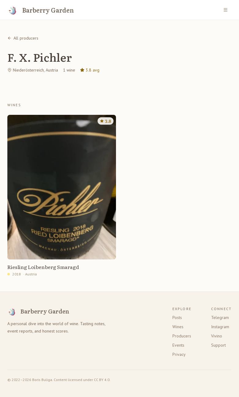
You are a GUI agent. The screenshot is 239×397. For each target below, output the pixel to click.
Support (218, 345)
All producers (22, 38)
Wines (177, 326)
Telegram (220, 317)
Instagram (220, 326)
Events (178, 345)
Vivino (216, 336)
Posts (177, 317)
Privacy (179, 354)
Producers (181, 336)
